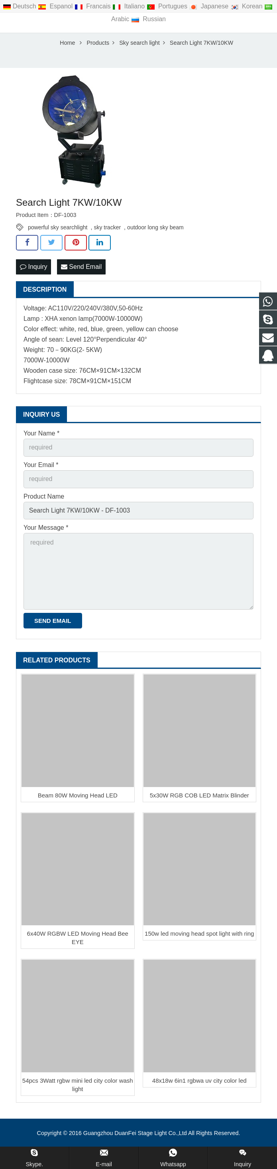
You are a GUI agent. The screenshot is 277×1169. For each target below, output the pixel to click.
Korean (247, 6)
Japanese (209, 6)
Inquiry (33, 269)
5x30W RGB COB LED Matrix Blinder (199, 797)
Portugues (168, 6)
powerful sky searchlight (57, 230)
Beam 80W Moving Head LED (78, 797)
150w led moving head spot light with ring (199, 935)
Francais (93, 6)
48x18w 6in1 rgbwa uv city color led (199, 1083)
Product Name (44, 498)
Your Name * (41, 435)
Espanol (56, 6)
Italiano (129, 6)
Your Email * (41, 466)
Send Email (81, 269)
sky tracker (107, 230)
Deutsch (20, 6)
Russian (148, 19)
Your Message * (46, 530)
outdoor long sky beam (155, 230)
